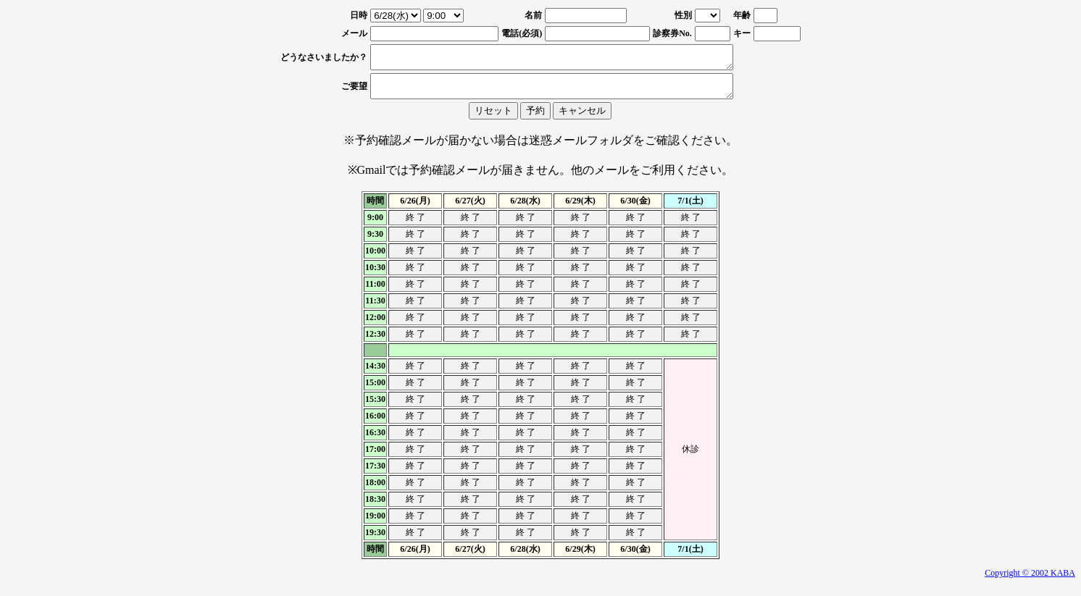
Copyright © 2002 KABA (1030, 581)
